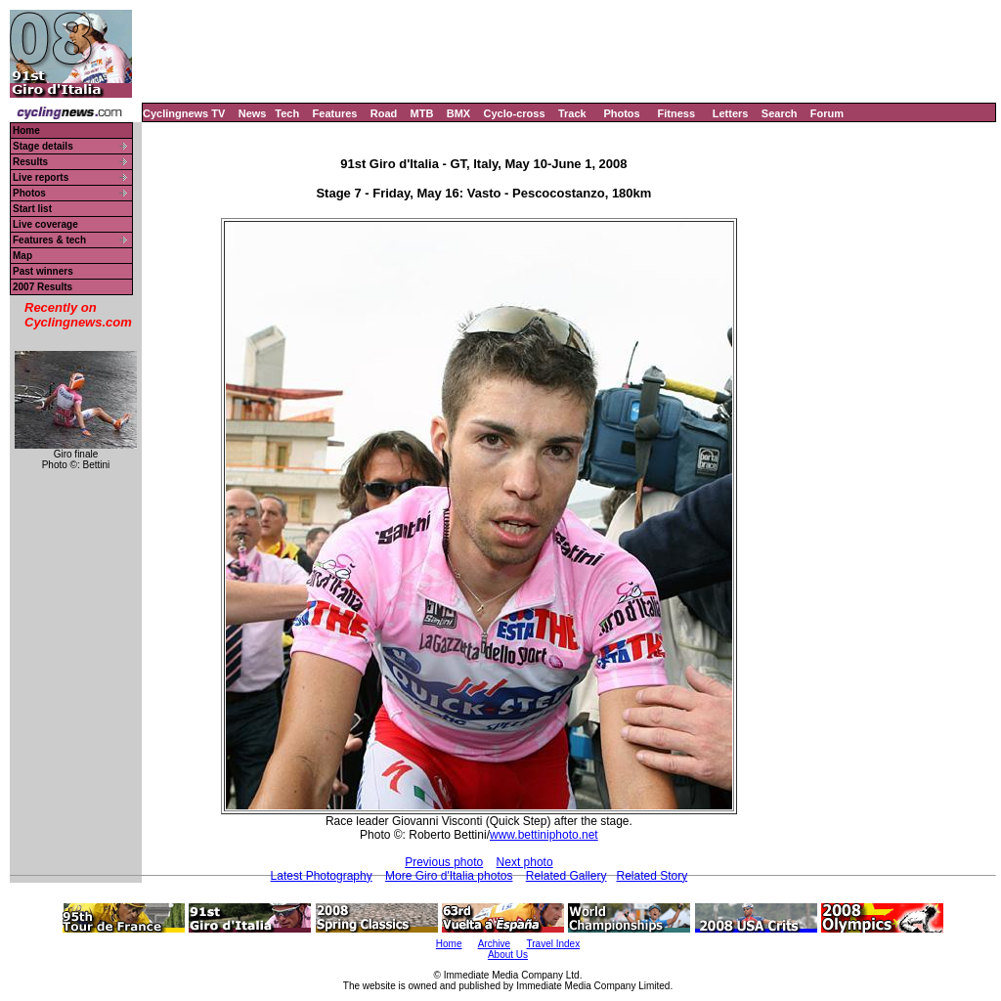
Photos (621, 113)
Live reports (40, 177)
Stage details (43, 146)
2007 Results (42, 287)
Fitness (676, 113)
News (253, 113)
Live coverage (45, 224)
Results (30, 161)
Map (22, 255)
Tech (287, 113)
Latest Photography (321, 876)
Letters (731, 113)
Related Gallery (566, 876)
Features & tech (49, 240)
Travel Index (554, 943)
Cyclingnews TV (184, 113)
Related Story (651, 876)
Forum (827, 113)
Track (572, 113)
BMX (458, 113)
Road (384, 113)
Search (780, 113)
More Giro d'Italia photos (448, 876)
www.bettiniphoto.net (544, 835)
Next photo (525, 862)
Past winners (43, 271)
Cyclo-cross (514, 113)
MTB (422, 113)
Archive (494, 943)
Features (335, 113)
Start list (32, 208)
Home (26, 130)
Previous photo (444, 862)
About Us (508, 954)
